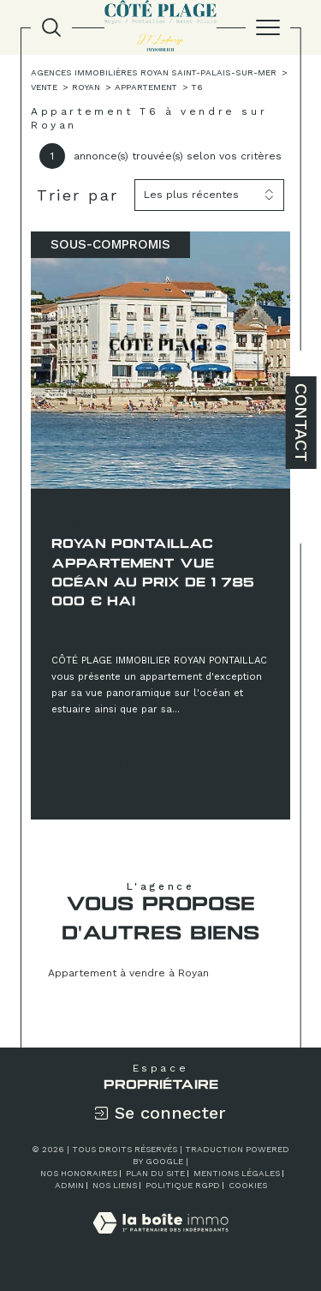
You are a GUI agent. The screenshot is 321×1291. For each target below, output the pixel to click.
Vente (44, 87)
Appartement (146, 87)
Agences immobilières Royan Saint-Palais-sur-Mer (153, 72)
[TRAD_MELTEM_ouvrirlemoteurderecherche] (51, 27)
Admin (69, 1185)
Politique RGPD (183, 1185)
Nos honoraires (78, 1173)
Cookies (248, 1185)
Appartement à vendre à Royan (128, 973)
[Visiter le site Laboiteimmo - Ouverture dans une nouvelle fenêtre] (160, 1240)
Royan (86, 87)
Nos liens (114, 1185)
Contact (301, 422)
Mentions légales (236, 1173)
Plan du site (155, 1173)
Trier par (78, 195)
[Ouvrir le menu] (268, 27)
